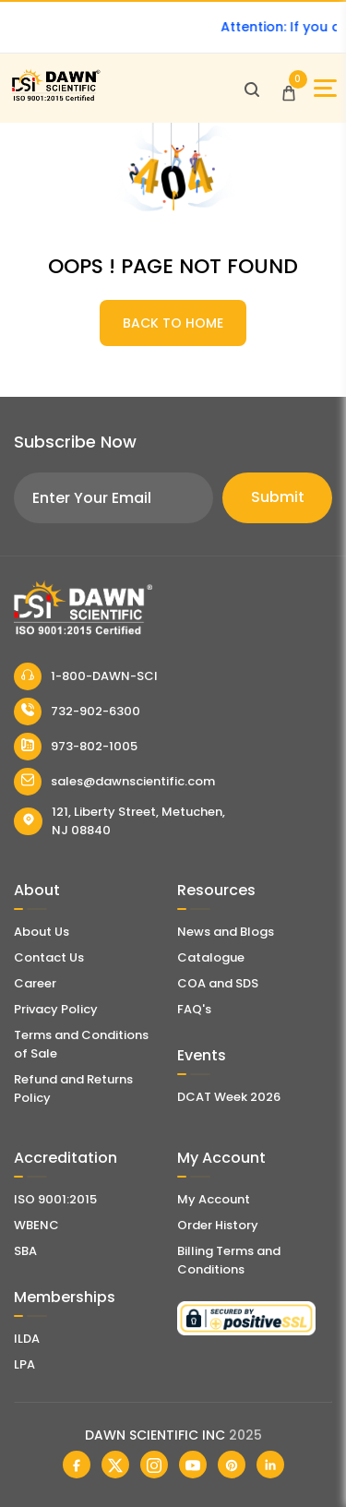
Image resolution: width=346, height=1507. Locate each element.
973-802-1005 (75, 746)
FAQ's (194, 1009)
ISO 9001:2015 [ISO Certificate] (55, 1199)
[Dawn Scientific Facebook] (76, 1464)
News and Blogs (225, 931)
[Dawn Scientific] (55, 98)
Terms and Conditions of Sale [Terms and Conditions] (81, 1044)
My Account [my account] (213, 1199)
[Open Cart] (289, 89)
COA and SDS (217, 983)
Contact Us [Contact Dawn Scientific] (49, 957)
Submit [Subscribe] (277, 497)
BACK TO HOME (173, 323)
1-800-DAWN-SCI (86, 676)
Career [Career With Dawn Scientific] (35, 983)
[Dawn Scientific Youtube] (193, 1464)
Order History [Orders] (217, 1225)
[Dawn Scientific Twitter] (115, 1464)
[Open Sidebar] (325, 88)
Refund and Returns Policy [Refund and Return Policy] (73, 1088)
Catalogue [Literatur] (211, 957)
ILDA (27, 1338)
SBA (25, 1251)
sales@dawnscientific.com (114, 781)
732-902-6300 (77, 711)
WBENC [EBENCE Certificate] (36, 1225)
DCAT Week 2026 (228, 1097)
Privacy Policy (56, 1009)
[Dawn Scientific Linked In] (270, 1464)
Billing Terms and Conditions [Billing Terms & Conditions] (228, 1260)
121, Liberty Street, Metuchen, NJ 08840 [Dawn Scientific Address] (119, 821)
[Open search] (252, 88)
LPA (24, 1364)
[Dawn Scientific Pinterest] (231, 1464)
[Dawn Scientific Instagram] (154, 1464)
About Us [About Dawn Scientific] (41, 931)
